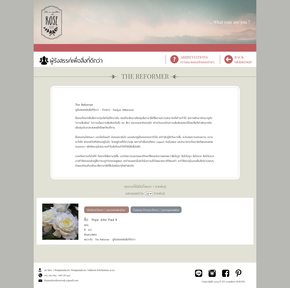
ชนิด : (87, 224)
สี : (86, 229)
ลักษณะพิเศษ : (91, 234)
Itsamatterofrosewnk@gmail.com (61, 280)
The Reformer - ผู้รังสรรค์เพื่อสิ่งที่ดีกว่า (115, 239)
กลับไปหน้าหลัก (245, 59)
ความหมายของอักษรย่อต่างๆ (199, 59)
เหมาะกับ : (89, 239)
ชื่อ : (87, 219)
